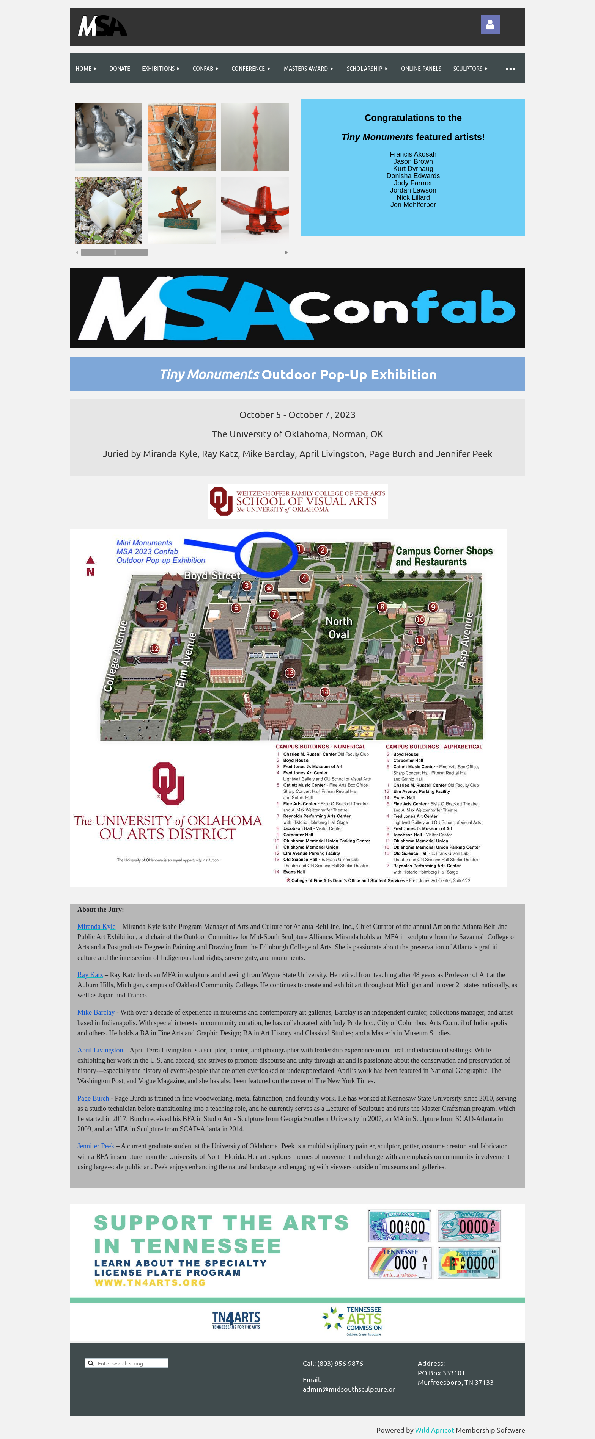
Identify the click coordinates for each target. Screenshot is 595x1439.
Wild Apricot (434, 1430)
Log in (490, 24)
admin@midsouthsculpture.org (351, 1389)
